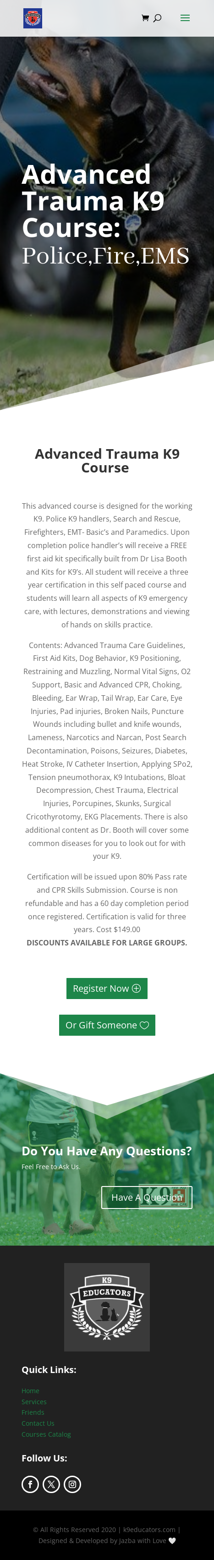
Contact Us (38, 1423)
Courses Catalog (46, 1434)
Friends (33, 1412)
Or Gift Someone (101, 1025)
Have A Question (146, 1197)
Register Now (101, 988)
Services (34, 1401)
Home (30, 1390)
